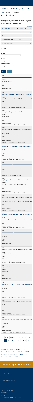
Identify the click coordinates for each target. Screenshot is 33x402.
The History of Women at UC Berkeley (12, 357)
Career (23, 376)
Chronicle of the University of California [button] (11, 39)
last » (29, 341)
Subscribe (8, 376)
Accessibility (4, 392)
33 (19, 341)
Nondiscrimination (5, 394)
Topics (3, 58)
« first (7, 338)
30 (9, 341)
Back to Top (29, 400)
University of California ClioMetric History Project (15, 354)
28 (30, 338)
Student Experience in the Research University (14, 349)
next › (24, 341)
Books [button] (3, 35)
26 (23, 338)
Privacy (3, 395)
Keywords (4, 48)
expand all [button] (29, 26)
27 (26, 338)
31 (13, 341)
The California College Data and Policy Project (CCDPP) (16, 351)
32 (16, 341)
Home (2, 12)
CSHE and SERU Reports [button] (8, 43)
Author (3, 53)
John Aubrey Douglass (7, 81)
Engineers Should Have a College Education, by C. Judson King (17, 319)
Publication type (5, 63)
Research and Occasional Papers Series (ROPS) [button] (14, 28)
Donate (13, 376)
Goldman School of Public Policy (9, 380)
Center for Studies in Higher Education (16, 8)
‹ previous (13, 338)
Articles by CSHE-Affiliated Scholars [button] (11, 32)
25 (19, 338)
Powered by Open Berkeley (7, 390)
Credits (18, 376)
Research (3, 347)
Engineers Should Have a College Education (12, 267)
